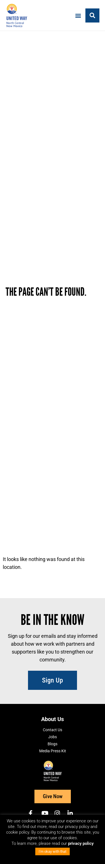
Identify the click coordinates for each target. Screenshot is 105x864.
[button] (78, 15)
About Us (52, 719)
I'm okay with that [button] (52, 851)
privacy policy (81, 843)
